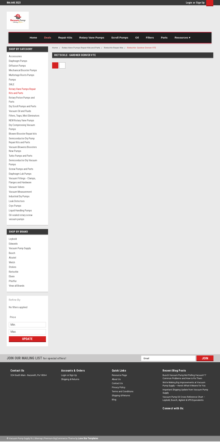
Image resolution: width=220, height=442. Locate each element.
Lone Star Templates (88, 438)
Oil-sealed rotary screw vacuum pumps (21, 217)
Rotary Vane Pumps (91, 37)
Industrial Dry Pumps (19, 196)
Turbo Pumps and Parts (20, 155)
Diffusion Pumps (17, 65)
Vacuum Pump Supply (20, 248)
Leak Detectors (17, 201)
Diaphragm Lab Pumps (20, 173)
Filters (150, 37)
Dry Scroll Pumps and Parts (22, 106)
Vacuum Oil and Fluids (20, 111)
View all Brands (16, 285)
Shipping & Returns (70, 379)
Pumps (12, 79)
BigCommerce (60, 438)
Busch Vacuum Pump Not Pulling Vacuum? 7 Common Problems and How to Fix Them (184, 377)
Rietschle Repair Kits (113, 48)
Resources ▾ (182, 37)
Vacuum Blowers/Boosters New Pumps (23, 149)
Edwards (13, 243)
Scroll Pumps (119, 37)
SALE (11, 84)
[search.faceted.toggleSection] (15, 317)
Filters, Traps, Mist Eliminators (24, 115)
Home (33, 37)
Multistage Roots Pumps (21, 75)
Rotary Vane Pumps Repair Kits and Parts (22, 91)
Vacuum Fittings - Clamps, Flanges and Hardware (22, 180)
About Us (116, 379)
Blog (114, 399)
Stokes (12, 267)
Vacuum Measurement (20, 191)
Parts (164, 37)
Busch (12, 253)
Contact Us (117, 383)
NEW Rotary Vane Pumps (21, 120)
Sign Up (200, 2)
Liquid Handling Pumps (20, 210)
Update (27, 339)
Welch (12, 262)
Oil (137, 37)
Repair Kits (65, 37)
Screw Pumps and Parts (21, 169)
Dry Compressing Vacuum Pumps (22, 127)
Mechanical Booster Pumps (23, 70)
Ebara (11, 276)
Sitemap (38, 438)
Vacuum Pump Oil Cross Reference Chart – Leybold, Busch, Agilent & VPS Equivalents (184, 398)
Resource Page (119, 375)
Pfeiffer (13, 281)
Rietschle (13, 271)
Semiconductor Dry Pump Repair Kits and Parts (22, 140)
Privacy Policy (118, 387)
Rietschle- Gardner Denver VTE (141, 48)
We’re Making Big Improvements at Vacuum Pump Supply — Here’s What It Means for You (184, 384)
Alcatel (12, 257)
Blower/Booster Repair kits (23, 133)
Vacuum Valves (16, 187)
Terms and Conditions (122, 391)
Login (189, 2)
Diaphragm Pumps (18, 61)
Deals (47, 37)
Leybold (13, 239)
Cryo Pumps (15, 205)
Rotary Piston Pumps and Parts (22, 99)
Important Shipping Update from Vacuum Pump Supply (185, 391)
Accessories (15, 56)
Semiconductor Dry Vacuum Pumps (23, 162)
